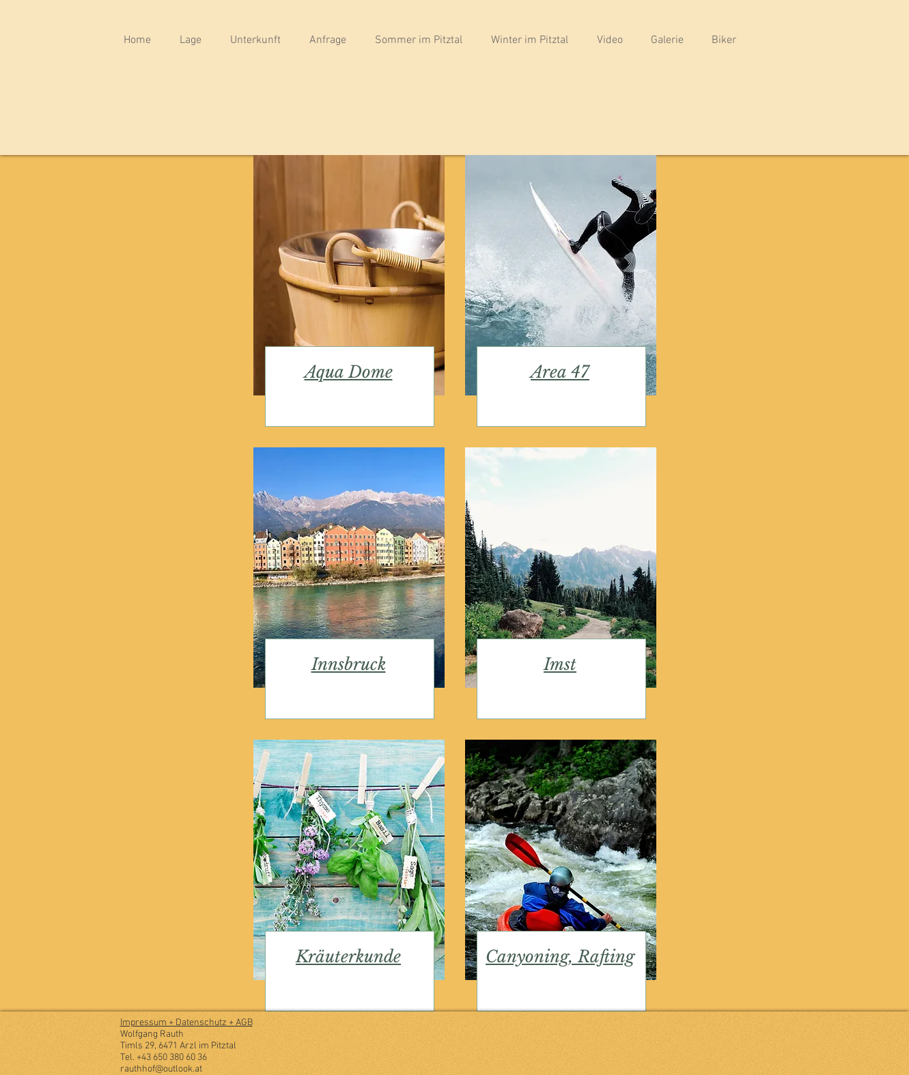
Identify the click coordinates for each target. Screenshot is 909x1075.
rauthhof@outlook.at (161, 1069)
